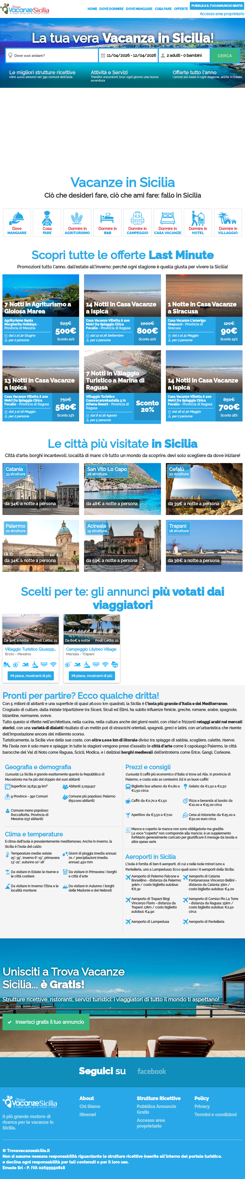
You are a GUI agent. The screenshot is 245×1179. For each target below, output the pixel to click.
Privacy (202, 1106)
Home (92, 9)
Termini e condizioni (215, 1114)
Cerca (225, 55)
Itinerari (87, 1114)
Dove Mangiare (139, 9)
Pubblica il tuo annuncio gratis (217, 6)
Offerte (181, 9)
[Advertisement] (122, 126)
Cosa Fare (163, 9)
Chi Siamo (89, 1106)
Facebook (152, 1073)
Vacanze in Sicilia (24, 8)
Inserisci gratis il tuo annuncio (46, 1022)
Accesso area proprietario (222, 14)
